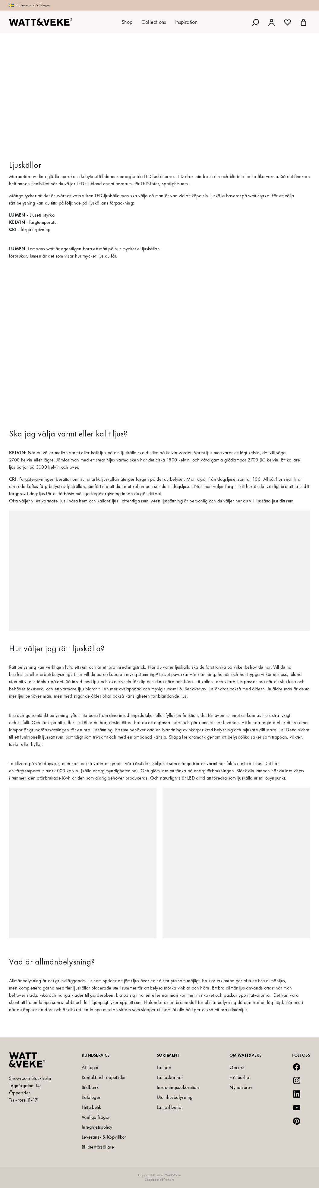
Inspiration (186, 21)
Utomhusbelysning (174, 1097)
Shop (127, 21)
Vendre (169, 1179)
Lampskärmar (170, 1077)
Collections (153, 21)
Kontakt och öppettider (104, 1077)
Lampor (164, 1067)
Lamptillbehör (170, 1107)
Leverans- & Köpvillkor (104, 1137)
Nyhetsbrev (240, 1087)
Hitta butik (91, 1107)
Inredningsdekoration (178, 1087)
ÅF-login (90, 1067)
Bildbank (90, 1087)
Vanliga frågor (96, 1117)
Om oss (237, 1067)
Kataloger (91, 1097)
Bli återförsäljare (98, 1147)
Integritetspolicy (97, 1127)
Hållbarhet (239, 1077)
